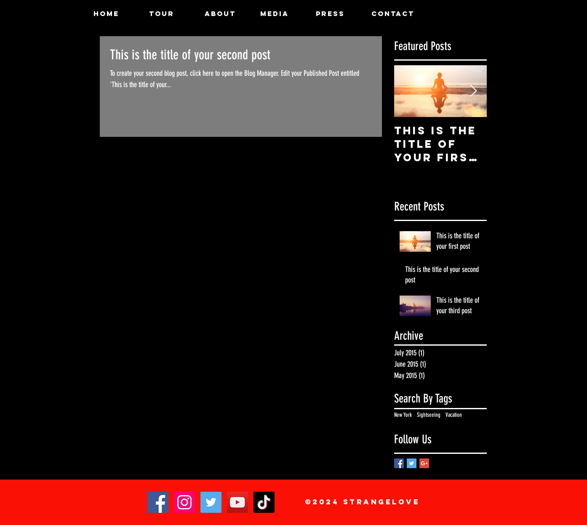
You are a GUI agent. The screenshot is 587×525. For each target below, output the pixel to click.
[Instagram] (184, 502)
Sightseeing (428, 414)
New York (403, 414)
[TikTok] (264, 502)
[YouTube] (237, 502)
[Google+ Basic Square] (424, 463)
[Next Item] (473, 91)
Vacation (454, 414)
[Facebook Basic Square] (399, 463)
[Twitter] (210, 502)
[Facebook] (157, 502)
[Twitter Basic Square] (411, 463)
